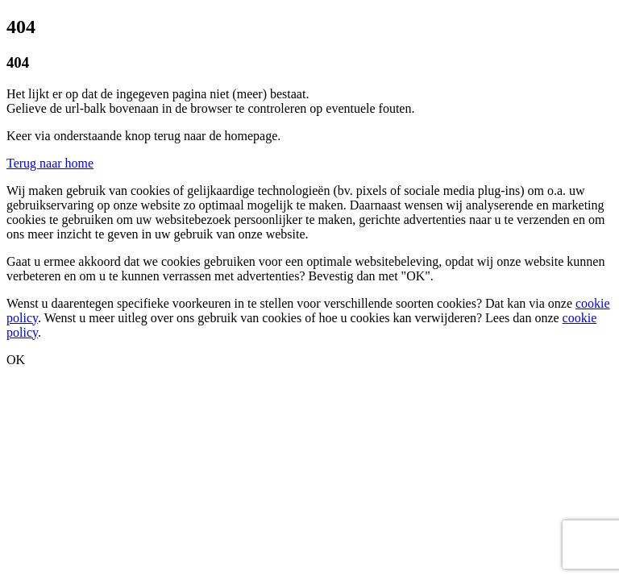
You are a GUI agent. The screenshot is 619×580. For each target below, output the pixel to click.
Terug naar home (49, 163)
